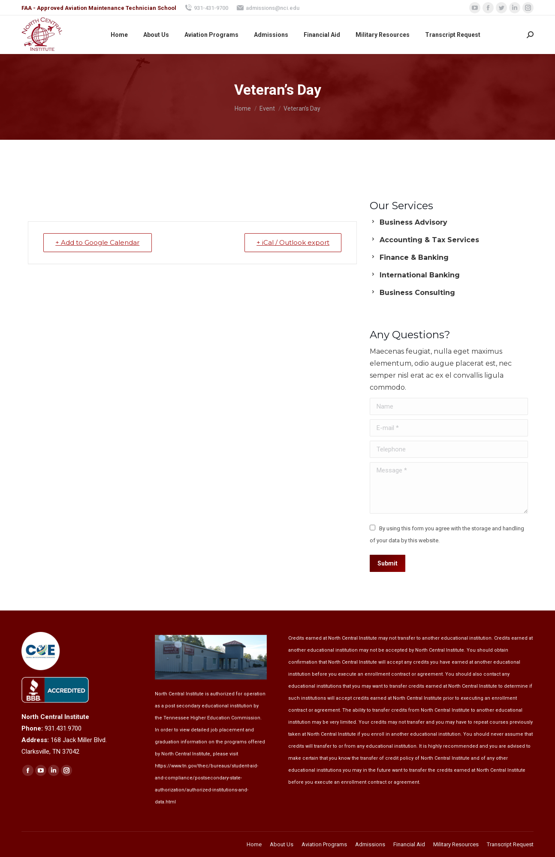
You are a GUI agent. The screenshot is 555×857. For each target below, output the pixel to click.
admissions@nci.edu (268, 7)
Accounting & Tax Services (429, 240)
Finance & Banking (414, 257)
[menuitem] (119, 34)
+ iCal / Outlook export (292, 242)
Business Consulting (417, 293)
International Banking (420, 275)
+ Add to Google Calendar (98, 242)
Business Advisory (413, 222)
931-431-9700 (206, 7)
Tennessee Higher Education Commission (211, 718)
